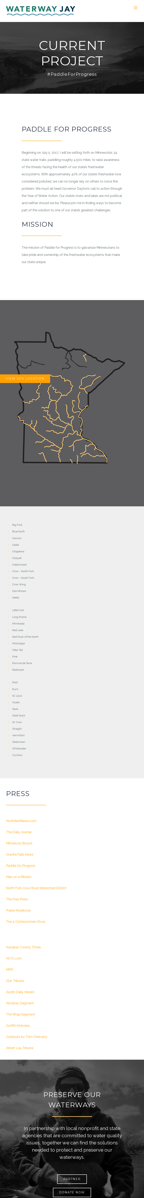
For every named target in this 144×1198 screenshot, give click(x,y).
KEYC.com (14, 958)
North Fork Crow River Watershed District (36, 888)
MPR (9, 970)
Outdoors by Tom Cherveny (26, 1037)
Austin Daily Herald (20, 992)
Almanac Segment (20, 1003)
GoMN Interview (18, 1025)
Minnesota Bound (19, 843)
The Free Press (17, 899)
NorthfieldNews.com (21, 821)
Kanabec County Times (23, 947)
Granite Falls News (19, 854)
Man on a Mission (18, 877)
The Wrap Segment (20, 1014)
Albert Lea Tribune (19, 1048)
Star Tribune (15, 981)
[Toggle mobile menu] (136, 7)
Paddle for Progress (20, 866)
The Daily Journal (18, 832)
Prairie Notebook (18, 910)
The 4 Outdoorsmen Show (26, 922)
